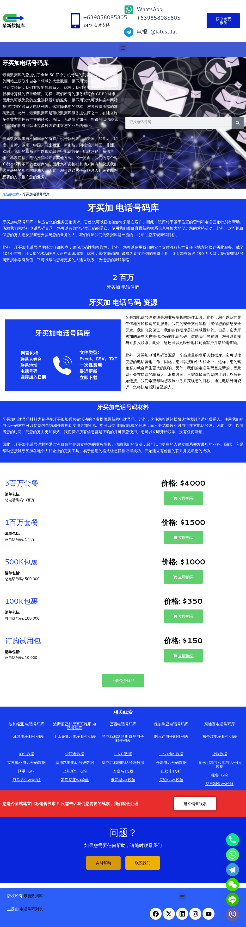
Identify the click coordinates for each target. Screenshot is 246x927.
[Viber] (232, 914)
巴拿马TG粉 (123, 771)
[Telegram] (232, 869)
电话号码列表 (31, 909)
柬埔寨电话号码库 (219, 724)
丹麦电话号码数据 (171, 762)
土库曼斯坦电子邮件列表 (75, 736)
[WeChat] (232, 884)
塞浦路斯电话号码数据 (74, 762)
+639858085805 (105, 17)
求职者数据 (74, 753)
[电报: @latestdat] (129, 32)
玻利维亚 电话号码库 (26, 724)
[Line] (232, 899)
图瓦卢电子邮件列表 (171, 736)
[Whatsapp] (232, 854)
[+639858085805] (75, 20)
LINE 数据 (123, 753)
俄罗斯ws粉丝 (123, 779)
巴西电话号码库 (123, 724)
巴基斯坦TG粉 (74, 771)
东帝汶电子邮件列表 (219, 736)
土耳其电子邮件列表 (26, 736)
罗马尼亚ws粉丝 (75, 779)
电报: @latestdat (157, 31)
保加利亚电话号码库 (171, 724)
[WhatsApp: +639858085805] (129, 9)
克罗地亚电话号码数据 (26, 762)
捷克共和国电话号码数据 (123, 762)
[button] (123, 48)
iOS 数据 (26, 753)
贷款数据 (219, 753)
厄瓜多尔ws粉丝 (26, 779)
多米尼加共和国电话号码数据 (219, 764)
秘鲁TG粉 (219, 775)
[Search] (238, 123)
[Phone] (232, 839)
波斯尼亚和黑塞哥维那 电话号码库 (74, 725)
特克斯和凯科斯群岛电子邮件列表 (123, 738)
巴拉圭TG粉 (171, 771)
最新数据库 (10, 194)
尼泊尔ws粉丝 (171, 779)
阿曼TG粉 (26, 771)
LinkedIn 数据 (171, 753)
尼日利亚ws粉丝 (219, 783)
